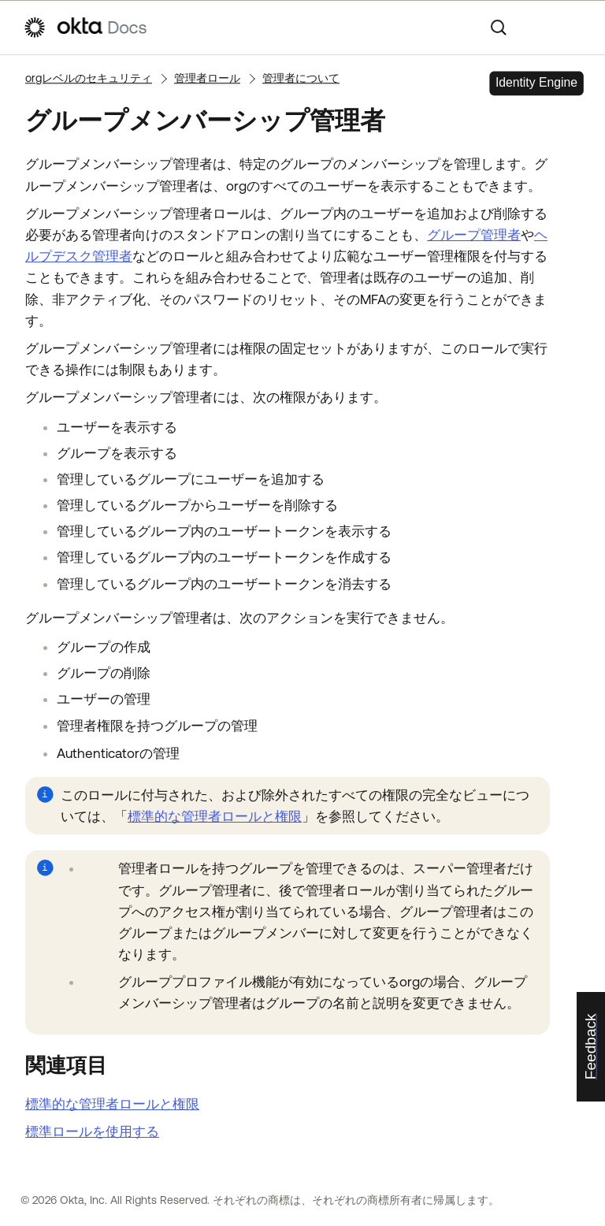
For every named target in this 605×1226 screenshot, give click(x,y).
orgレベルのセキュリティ (88, 78)
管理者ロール (207, 78)
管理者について (301, 78)
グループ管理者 (474, 235)
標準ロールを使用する (92, 1131)
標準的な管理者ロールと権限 (215, 816)
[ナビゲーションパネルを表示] (574, 27)
